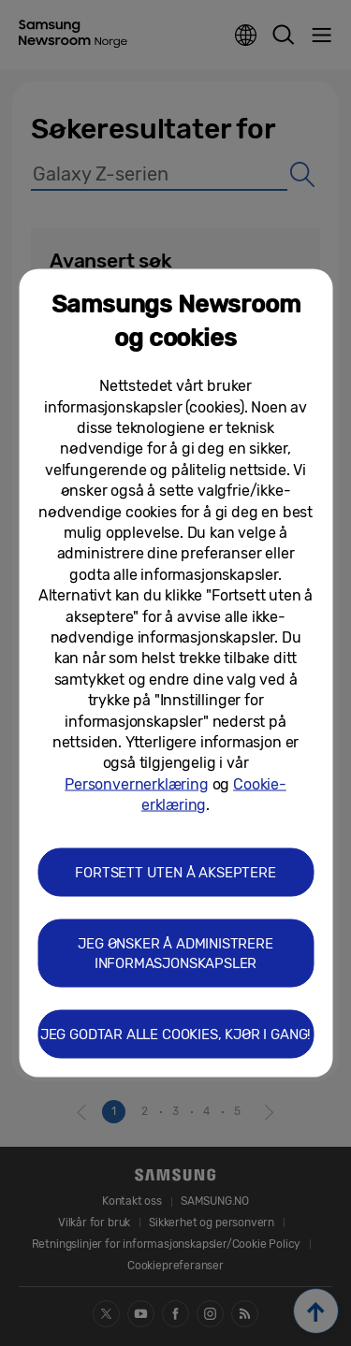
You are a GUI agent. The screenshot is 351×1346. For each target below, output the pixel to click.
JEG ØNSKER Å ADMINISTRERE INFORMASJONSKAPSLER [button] (175, 953)
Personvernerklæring (137, 783)
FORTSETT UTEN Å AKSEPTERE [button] (175, 872)
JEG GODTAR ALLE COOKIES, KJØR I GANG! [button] (175, 1034)
